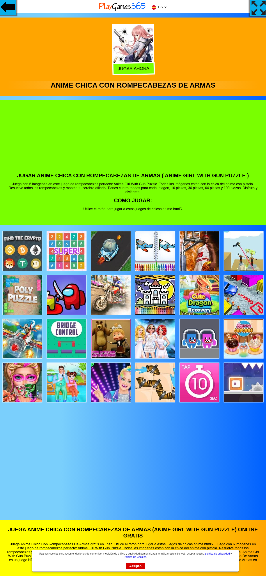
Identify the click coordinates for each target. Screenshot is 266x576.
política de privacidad (217, 553)
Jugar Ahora (133, 68)
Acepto (135, 566)
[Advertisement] (133, 139)
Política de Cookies (135, 556)
